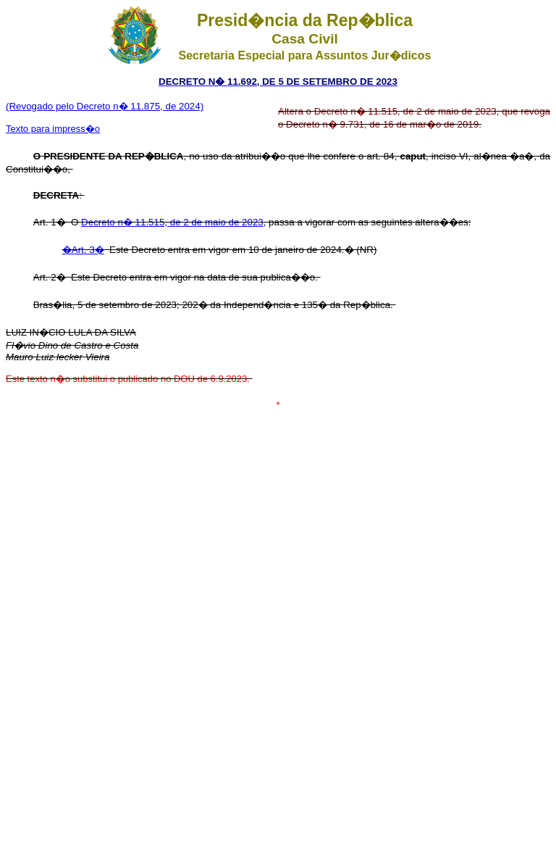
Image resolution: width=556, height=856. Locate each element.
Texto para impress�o (53, 128)
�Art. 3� (83, 249)
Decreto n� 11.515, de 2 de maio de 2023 (172, 222)
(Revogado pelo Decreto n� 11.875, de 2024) (104, 106)
